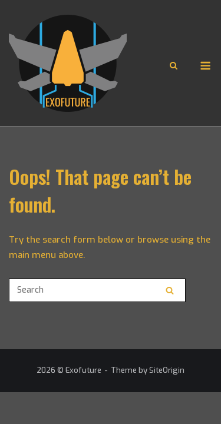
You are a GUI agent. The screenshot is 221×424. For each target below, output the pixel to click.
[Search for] (97, 290)
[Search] (170, 290)
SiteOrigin (166, 370)
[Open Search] (174, 66)
